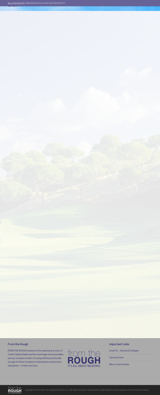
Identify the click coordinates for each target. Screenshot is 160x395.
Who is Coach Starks (119, 364)
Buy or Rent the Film (16, 3)
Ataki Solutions (106, 390)
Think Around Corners (139, 390)
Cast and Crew (116, 357)
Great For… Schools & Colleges (124, 350)
